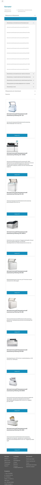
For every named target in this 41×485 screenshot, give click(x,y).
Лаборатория (7, 462)
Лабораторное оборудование (7, 10)
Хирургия (6, 465)
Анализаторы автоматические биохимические (25, 10)
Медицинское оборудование (12, 15)
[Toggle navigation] (2, 1)
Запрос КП (17, 135)
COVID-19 (6, 458)
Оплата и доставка (30, 459)
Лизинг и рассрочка (30, 461)
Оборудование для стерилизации (13, 91)
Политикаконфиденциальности (18, 467)
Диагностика (7, 460)
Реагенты (7, 94)
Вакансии (16, 464)
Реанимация (7, 464)
